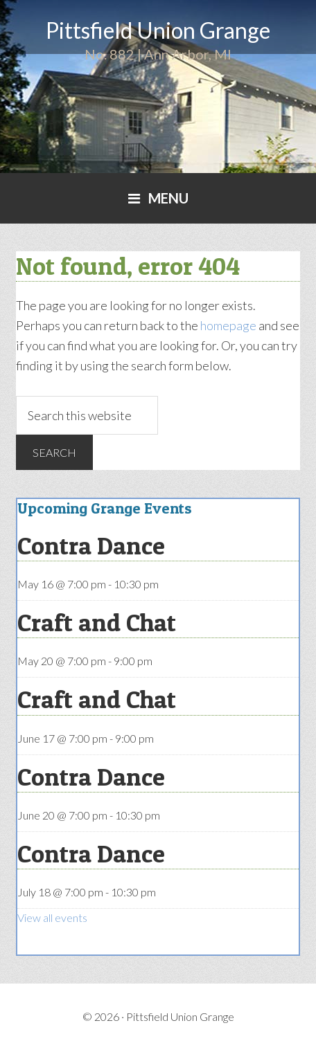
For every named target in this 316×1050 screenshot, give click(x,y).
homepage (228, 325)
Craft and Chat (96, 622)
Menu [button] (168, 198)
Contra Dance (91, 545)
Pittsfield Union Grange (158, 30)
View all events (52, 917)
